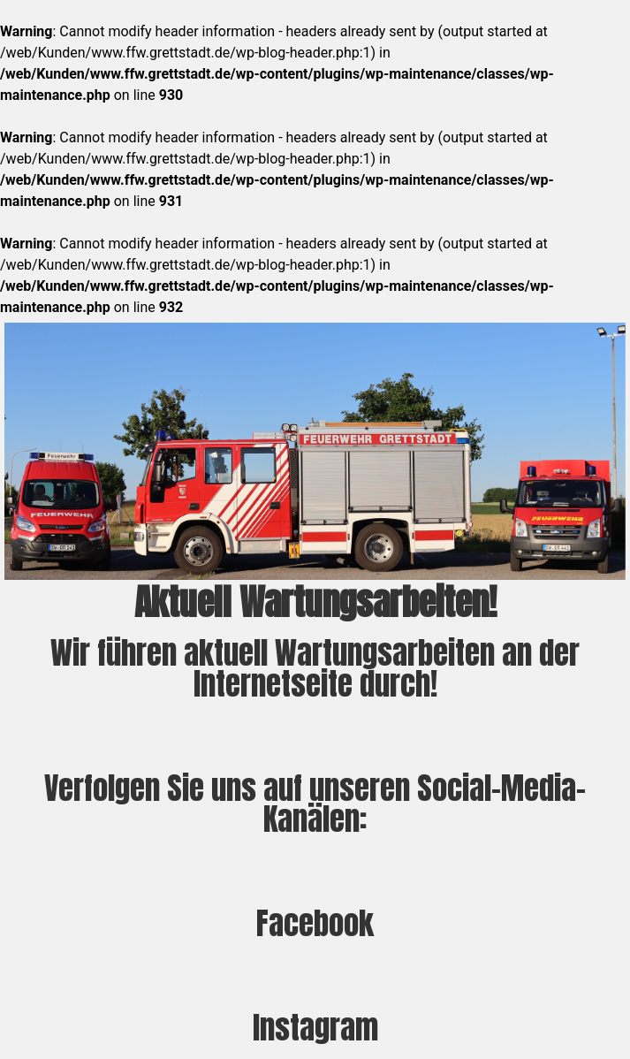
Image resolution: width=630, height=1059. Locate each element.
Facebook (315, 923)
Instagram (315, 1027)
